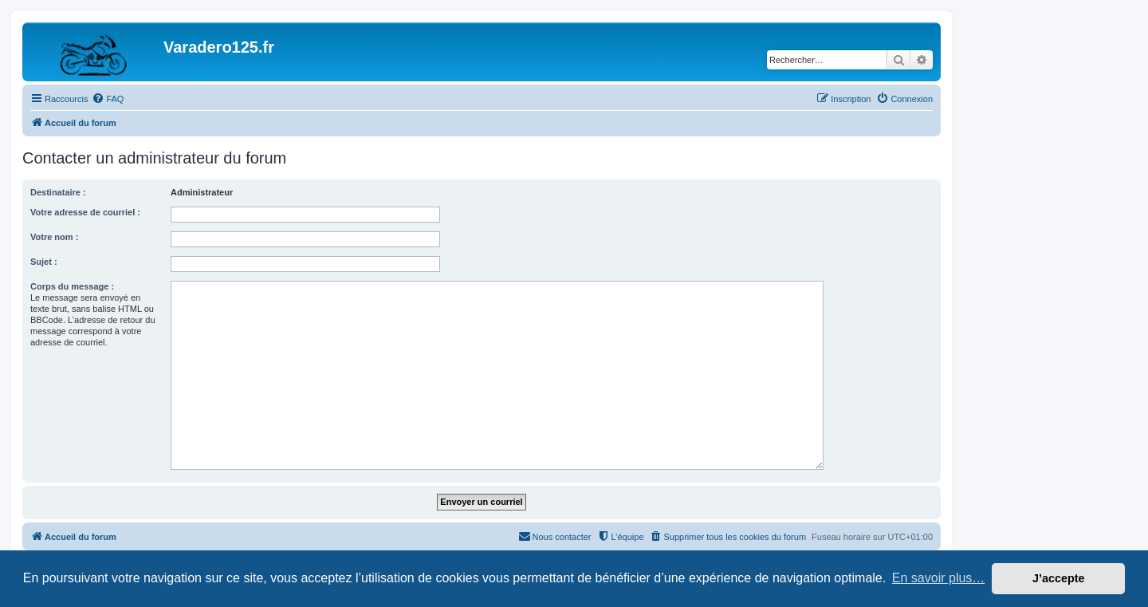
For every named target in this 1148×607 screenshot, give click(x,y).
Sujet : (43, 261)
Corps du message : (72, 286)
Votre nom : (54, 237)
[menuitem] (108, 98)
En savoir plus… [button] (938, 578)
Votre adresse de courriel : (85, 212)
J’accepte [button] (1058, 578)
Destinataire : (58, 192)
